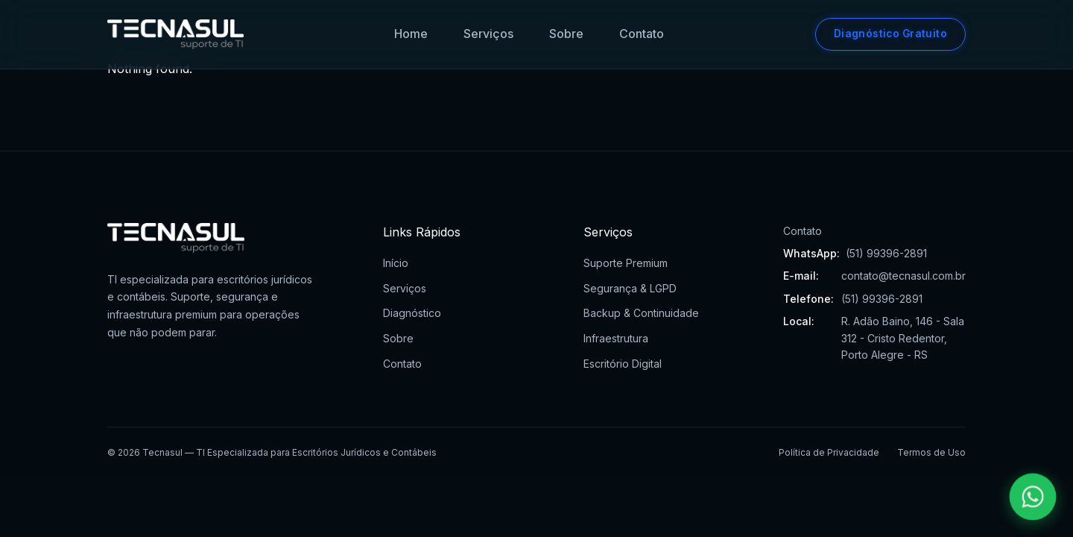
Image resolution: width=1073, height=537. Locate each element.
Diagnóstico (412, 313)
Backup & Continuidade (641, 313)
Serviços (488, 33)
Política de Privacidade (829, 452)
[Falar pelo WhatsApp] (1033, 497)
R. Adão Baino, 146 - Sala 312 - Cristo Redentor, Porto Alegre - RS (902, 338)
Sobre (566, 33)
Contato (641, 33)
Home (411, 33)
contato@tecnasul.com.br (903, 275)
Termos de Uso (931, 452)
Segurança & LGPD (630, 288)
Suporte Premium (625, 263)
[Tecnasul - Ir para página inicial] (175, 34)
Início (395, 263)
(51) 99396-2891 (886, 253)
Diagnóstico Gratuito (890, 34)
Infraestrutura (615, 338)
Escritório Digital (622, 363)
